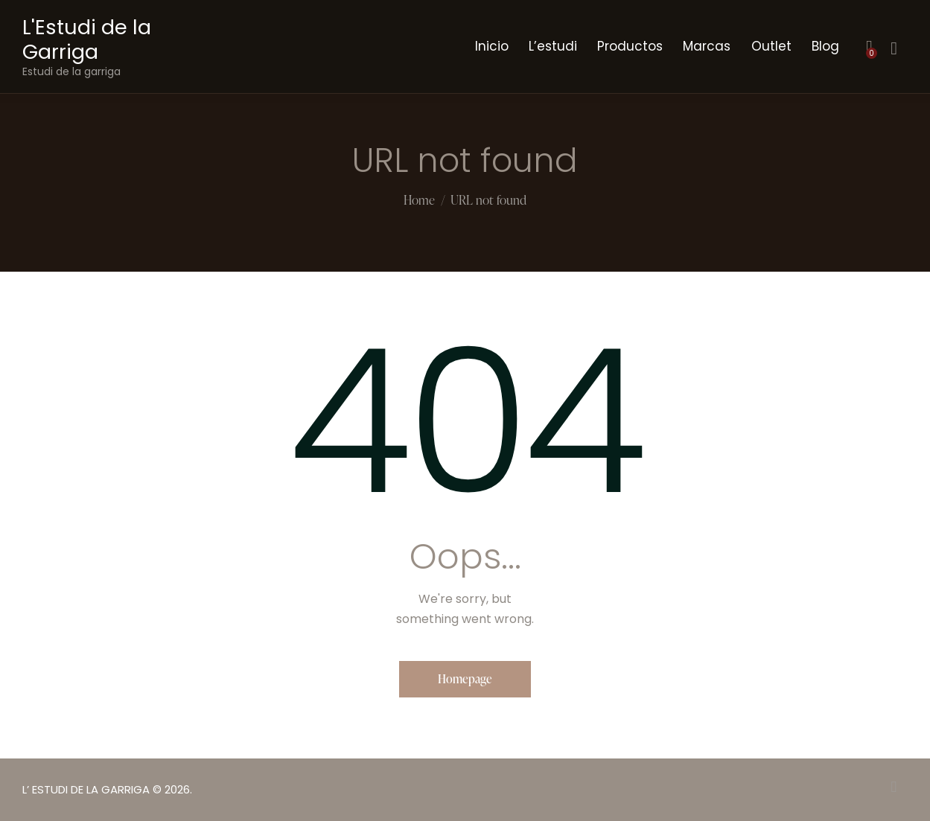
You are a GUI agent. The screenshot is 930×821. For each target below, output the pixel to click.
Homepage (465, 679)
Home (419, 201)
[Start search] (894, 48)
